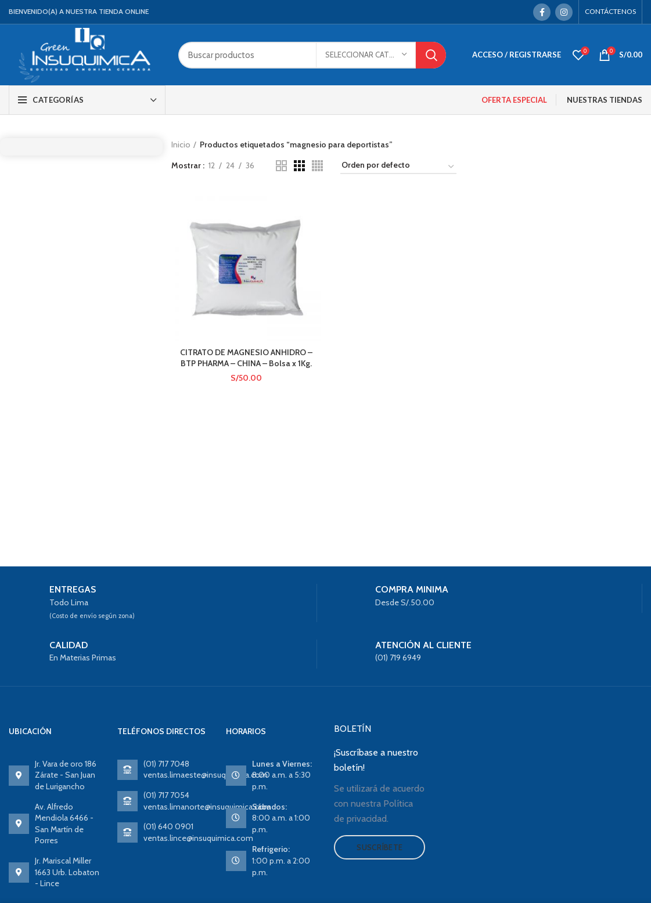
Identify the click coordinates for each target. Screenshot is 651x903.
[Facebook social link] (542, 12)
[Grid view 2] (281, 165)
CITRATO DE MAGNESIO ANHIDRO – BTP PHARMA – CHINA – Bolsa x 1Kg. (246, 358)
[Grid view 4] (317, 165)
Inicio (180, 144)
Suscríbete (379, 847)
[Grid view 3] (299, 165)
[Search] (312, 55)
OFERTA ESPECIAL (514, 99)
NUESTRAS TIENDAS (604, 99)
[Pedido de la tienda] (398, 167)
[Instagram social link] (564, 12)
